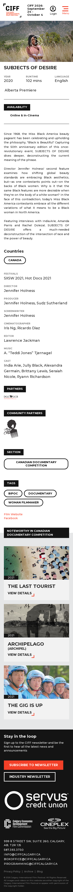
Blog (40, 871)
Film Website (13, 514)
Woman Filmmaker (23, 502)
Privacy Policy (12, 871)
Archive (28, 871)
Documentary (40, 493)
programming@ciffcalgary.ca (30, 864)
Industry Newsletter (29, 777)
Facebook (11, 518)
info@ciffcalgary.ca (22, 854)
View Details (20, 593)
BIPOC (13, 493)
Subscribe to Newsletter (33, 765)
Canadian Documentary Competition (36, 463)
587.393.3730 (14, 850)
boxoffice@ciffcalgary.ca (27, 859)
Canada (14, 260)
